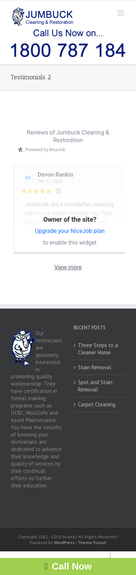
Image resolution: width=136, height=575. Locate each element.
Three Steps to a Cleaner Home (98, 349)
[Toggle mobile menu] (121, 13)
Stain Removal (94, 367)
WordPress (64, 542)
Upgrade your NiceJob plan (70, 231)
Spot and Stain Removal (95, 386)
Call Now (72, 566)
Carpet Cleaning (96, 404)
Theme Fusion (92, 542)
